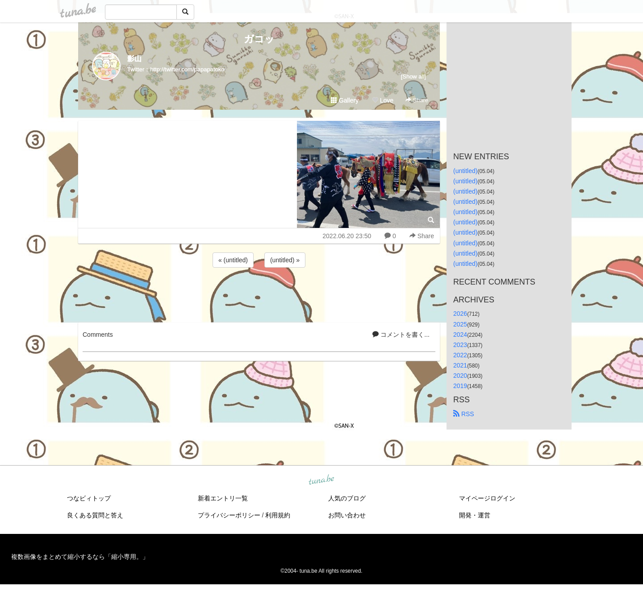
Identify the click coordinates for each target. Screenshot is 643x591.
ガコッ (259, 39)
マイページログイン (487, 498)
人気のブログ (347, 498)
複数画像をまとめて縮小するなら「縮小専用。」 (80, 556)
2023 (460, 344)
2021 (460, 365)
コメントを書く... (401, 334)
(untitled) (465, 170)
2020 (460, 375)
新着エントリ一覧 (223, 498)
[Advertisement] (259, 293)
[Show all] (413, 76)
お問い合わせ (347, 515)
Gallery (345, 100)
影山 (134, 58)
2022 (460, 355)
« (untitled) (233, 260)
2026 (460, 313)
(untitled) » (285, 260)
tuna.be (321, 480)
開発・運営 (474, 515)
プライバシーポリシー (229, 515)
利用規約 (277, 515)
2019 (460, 385)
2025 (460, 324)
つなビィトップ (89, 498)
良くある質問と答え (95, 515)
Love (382, 100)
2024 (460, 334)
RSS (463, 413)
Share (416, 100)
